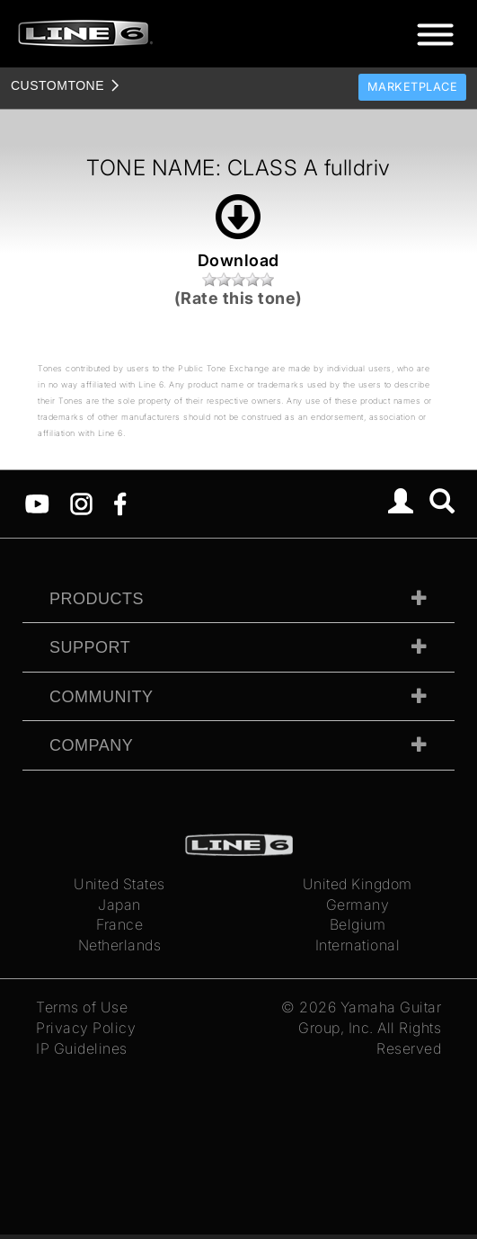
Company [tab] (91, 745)
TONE (57, 85)
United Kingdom (357, 884)
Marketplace (412, 87)
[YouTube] (37, 503)
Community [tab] (101, 697)
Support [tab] (89, 647)
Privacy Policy (86, 1028)
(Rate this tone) (238, 298)
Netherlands (120, 945)
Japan (119, 905)
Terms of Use (82, 1007)
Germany (358, 905)
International (358, 945)
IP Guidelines (82, 1048)
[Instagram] (81, 503)
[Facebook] (119, 503)
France (119, 924)
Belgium (358, 924)
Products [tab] (96, 599)
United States (119, 884)
